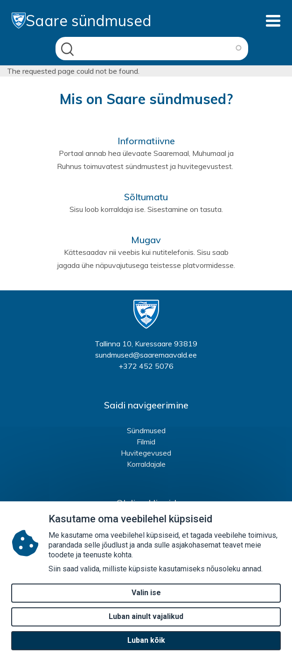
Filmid (146, 441)
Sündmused (146, 430)
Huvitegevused (146, 452)
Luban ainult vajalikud (146, 622)
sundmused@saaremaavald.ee (146, 354)
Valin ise (146, 598)
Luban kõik (146, 645)
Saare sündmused (82, 20)
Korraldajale (146, 464)
